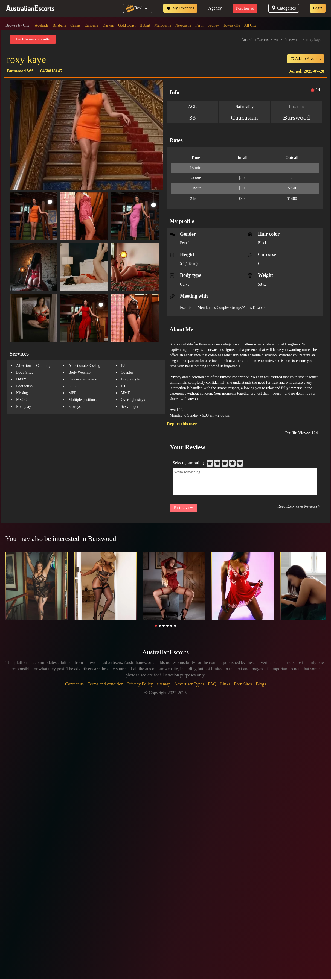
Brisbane (59, 25)
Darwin (108, 25)
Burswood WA (20, 71)
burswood (292, 40)
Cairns (75, 25)
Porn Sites (243, 684)
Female (185, 243)
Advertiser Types (189, 684)
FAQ (212, 684)
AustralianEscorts (255, 40)
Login (317, 8)
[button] (156, 626)
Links (225, 684)
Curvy (185, 284)
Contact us (74, 684)
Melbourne (162, 25)
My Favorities (180, 8)
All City (250, 25)
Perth (199, 25)
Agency (215, 8)
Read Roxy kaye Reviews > (298, 506)
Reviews (137, 7)
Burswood (296, 117)
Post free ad (245, 8)
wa (276, 40)
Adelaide (42, 25)
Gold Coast (126, 25)
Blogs (261, 684)
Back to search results (33, 39)
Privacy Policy (140, 684)
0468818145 (51, 71)
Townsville (231, 25)
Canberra (91, 25)
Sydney (213, 25)
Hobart (145, 25)
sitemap (163, 684)
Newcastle (183, 25)
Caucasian (244, 117)
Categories (283, 8)
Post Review (183, 508)
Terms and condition (105, 684)
